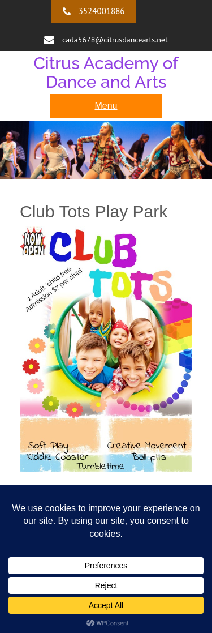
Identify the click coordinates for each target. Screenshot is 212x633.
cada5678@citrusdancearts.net (115, 40)
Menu (105, 105)
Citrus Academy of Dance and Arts (105, 72)
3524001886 (102, 11)
